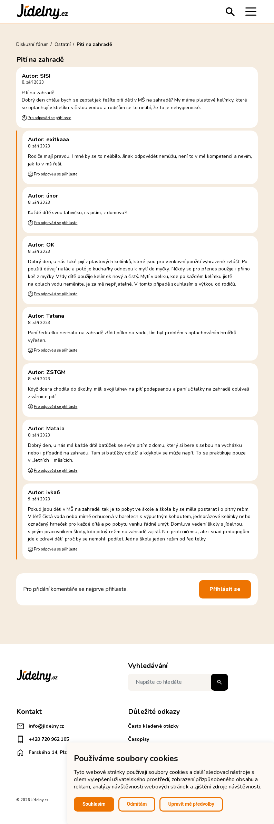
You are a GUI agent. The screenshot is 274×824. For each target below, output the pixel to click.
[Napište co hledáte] (178, 682)
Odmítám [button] (137, 804)
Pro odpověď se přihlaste (49, 118)
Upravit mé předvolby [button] (191, 804)
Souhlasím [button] (94, 804)
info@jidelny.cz (40, 726)
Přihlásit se (225, 589)
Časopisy (138, 739)
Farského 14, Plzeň (44, 752)
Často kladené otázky (153, 726)
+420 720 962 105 (42, 739)
